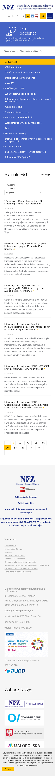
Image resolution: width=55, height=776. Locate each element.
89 (21, 443)
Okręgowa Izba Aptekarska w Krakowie (21, 568)
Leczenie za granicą (15, 133)
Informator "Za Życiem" (17, 157)
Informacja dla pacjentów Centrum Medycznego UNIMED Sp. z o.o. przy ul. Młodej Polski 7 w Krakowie (24, 288)
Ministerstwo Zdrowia (13, 549)
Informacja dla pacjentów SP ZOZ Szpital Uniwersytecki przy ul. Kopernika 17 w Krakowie (25, 246)
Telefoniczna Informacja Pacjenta (22, 72)
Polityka (26, 503)
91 (37, 443)
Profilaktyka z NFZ (14, 88)
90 (29, 443)
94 (16, 447)
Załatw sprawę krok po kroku (20, 93)
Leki (7, 128)
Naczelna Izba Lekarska (15, 559)
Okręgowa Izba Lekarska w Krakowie (20, 562)
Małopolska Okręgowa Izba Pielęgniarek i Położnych (27, 565)
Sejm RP (8, 552)
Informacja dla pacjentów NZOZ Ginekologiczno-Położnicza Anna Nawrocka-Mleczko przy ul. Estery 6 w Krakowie (26, 405)
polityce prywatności (30, 765)
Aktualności (37, 51)
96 (32, 447)
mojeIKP (9, 83)
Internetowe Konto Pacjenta (20, 77)
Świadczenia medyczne (17, 112)
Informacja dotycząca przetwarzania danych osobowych (28, 100)
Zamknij (9, 769)
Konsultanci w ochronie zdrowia (18, 572)
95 (24, 447)
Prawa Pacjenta (13, 146)
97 (40, 447)
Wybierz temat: (10, 186)
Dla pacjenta (25, 51)
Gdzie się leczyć (13, 106)
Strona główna (9, 51)
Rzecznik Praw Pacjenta (15, 555)
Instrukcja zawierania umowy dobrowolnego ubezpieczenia (28, 140)
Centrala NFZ (10, 546)
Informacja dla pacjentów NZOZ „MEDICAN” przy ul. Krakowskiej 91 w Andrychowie (26, 367)
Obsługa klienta (13, 67)
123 (9, 452)
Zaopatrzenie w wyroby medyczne (23, 122)
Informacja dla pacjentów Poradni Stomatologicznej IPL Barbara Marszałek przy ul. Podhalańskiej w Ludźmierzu (27, 327)
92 (44, 443)
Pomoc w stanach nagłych (18, 117)
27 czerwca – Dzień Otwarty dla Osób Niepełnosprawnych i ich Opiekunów (23, 202)
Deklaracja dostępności (26, 497)
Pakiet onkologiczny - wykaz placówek (25, 151)
